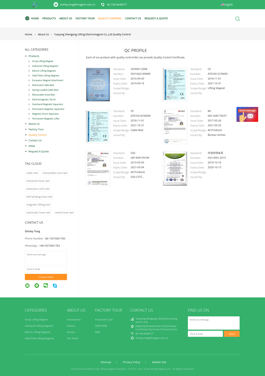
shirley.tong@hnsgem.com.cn (77, 4)
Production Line (104, 319)
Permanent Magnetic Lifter (46, 118)
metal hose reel (64, 212)
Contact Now (46, 277)
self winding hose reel (39, 196)
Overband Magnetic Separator (47, 104)
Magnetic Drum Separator (45, 113)
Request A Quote (156, 18)
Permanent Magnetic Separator (48, 109)
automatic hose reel (38, 212)
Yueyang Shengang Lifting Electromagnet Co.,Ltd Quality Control (92, 34)
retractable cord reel (55, 173)
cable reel (32, 173)
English (228, 4)
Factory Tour (85, 18)
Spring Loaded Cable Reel (45, 89)
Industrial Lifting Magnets (45, 66)
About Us (65, 18)
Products (49, 18)
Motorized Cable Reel (43, 85)
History (71, 325)
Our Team (72, 338)
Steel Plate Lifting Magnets (45, 75)
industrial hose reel (37, 181)
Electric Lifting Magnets (44, 70)
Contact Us (133, 18)
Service (71, 332)
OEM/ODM (101, 325)
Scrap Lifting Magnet (42, 61)
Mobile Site (159, 362)
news (32, 146)
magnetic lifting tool (38, 204)
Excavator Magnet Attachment (47, 80)
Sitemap (105, 362)
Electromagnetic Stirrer (44, 99)
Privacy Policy (131, 362)
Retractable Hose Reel (43, 94)
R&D (97, 332)
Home (32, 18)
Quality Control (110, 18)
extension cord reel (38, 188)
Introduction (74, 319)
